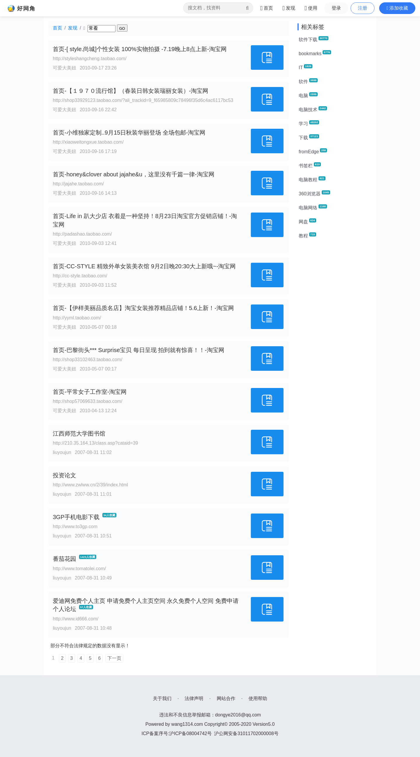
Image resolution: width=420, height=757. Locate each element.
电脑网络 (313, 207)
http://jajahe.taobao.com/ (78, 183)
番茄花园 (64, 559)
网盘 (307, 221)
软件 (308, 81)
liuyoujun (62, 452)
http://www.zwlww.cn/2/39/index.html (90, 484)
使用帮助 (258, 698)
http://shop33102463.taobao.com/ (87, 359)
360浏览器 (314, 193)
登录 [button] (336, 8)
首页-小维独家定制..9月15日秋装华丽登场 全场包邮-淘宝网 (129, 132)
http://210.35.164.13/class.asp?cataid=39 (95, 443)
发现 (72, 27)
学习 (309, 123)
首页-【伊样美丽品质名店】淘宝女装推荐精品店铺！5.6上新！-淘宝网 (143, 308)
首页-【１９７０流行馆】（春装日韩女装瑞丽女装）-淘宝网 (130, 91)
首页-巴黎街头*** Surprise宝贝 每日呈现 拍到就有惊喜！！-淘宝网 (138, 350)
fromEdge (313, 151)
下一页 (114, 658)
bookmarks (315, 53)
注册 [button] (362, 8)
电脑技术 (313, 109)
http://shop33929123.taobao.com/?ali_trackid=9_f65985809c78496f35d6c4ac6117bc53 (143, 100)
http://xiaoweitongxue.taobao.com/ (88, 142)
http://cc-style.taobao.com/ (80, 275)
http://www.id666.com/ (76, 618)
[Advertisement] (335, 331)
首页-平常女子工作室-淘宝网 (90, 392)
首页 (57, 27)
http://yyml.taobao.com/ (77, 317)
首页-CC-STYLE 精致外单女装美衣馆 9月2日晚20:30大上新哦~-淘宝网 (144, 266)
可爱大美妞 (64, 67)
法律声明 (194, 698)
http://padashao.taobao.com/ (82, 234)
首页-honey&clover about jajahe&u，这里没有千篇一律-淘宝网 (133, 174)
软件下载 (313, 39)
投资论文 (64, 475)
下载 (309, 137)
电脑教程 (312, 179)
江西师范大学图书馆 (79, 433)
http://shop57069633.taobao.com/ (87, 401)
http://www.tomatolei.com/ (79, 568)
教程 (307, 235)
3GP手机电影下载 (76, 517)
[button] (397, 8)
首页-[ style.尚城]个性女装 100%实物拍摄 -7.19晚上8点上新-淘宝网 (140, 49)
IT (305, 67)
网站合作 (226, 698)
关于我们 (162, 698)
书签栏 (310, 165)
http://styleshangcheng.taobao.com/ (90, 58)
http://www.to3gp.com (75, 526)
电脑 (308, 95)
